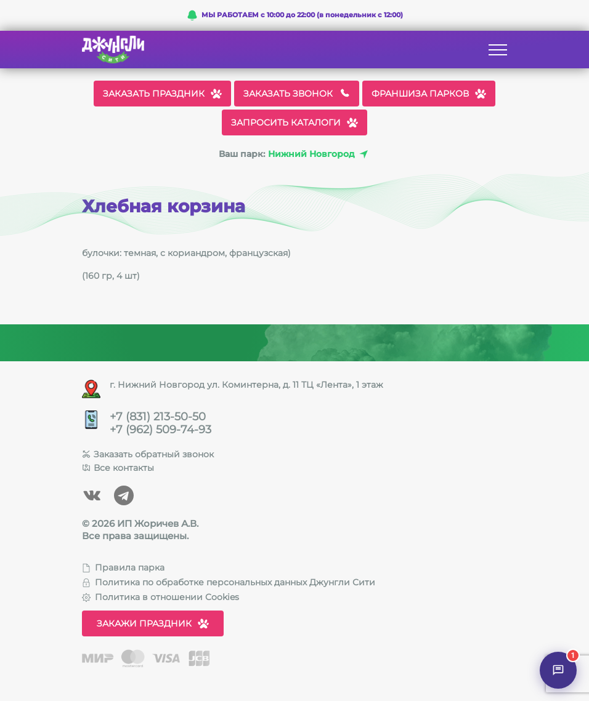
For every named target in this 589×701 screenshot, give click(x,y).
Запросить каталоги (294, 122)
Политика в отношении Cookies (160, 597)
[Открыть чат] (558, 670)
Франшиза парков (429, 93)
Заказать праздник (162, 93)
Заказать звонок (296, 93)
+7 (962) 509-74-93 (160, 429)
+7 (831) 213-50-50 (158, 417)
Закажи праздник (153, 623)
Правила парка (123, 567)
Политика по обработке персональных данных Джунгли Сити (228, 582)
